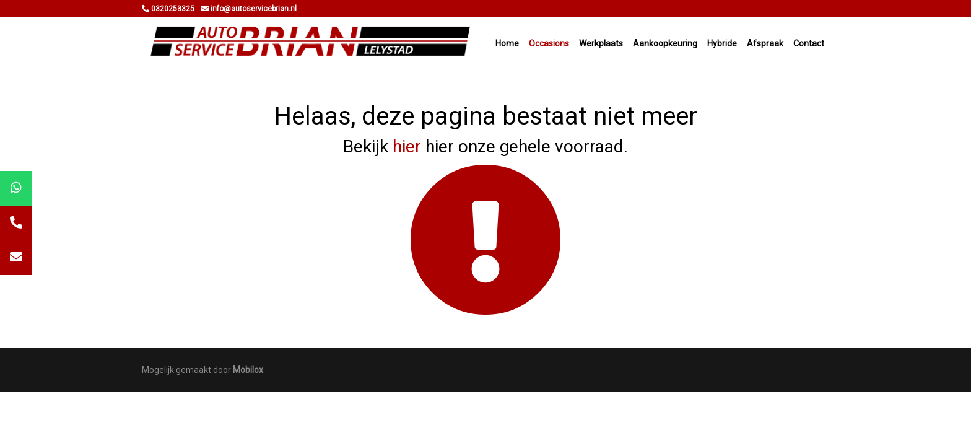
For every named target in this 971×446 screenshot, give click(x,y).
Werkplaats (601, 43)
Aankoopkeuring (665, 43)
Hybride (722, 43)
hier (407, 146)
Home (507, 43)
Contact (808, 43)
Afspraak (765, 43)
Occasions (549, 43)
